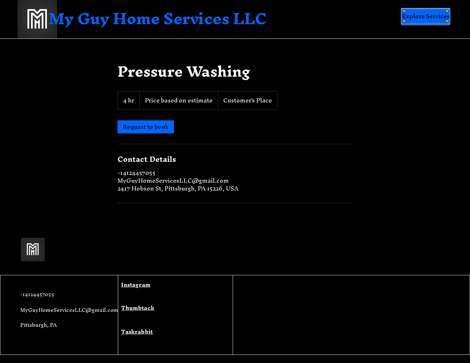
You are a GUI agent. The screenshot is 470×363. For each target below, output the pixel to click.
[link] (146, 126)
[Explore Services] (425, 16)
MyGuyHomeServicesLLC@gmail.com (69, 310)
